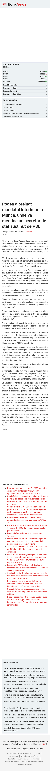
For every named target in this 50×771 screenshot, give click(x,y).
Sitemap (36, 759)
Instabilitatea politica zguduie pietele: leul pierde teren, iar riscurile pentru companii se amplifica (24, 722)
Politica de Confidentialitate (32, 762)
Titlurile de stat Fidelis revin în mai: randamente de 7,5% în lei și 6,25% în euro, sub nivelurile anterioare (27, 549)
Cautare (40, 749)
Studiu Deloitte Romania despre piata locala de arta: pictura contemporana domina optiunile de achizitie (27, 591)
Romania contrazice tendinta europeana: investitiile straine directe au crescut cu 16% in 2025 (26, 520)
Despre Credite (25, 108)
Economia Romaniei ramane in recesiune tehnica (24, 701)
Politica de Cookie (12, 762)
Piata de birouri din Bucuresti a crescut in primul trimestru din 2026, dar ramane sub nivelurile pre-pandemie (27, 528)
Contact (37, 753)
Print (6, 234)
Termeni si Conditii (25, 764)
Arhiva (32, 749)
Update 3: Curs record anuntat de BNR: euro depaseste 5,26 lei (22, 729)
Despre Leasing (25, 111)
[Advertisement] (25, 35)
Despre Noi (13, 756)
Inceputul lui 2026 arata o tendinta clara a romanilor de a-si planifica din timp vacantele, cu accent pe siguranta (27, 567)
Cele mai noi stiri (13, 749)
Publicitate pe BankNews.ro (18, 759)
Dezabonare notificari (29, 756)
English (25, 749)
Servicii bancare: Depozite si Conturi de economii (25, 114)
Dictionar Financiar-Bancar (25, 105)
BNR (44, 744)
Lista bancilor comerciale (25, 117)
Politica (29, 232)
